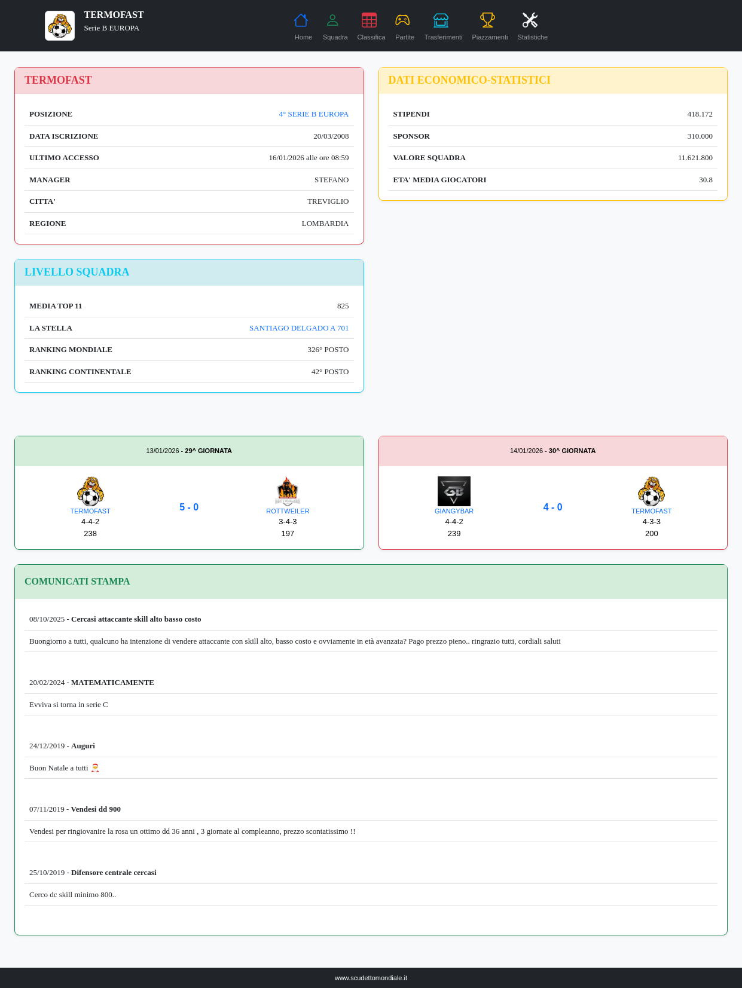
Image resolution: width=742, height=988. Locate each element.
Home (303, 26)
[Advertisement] (553, 342)
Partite (404, 26)
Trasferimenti (444, 26)
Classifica (372, 26)
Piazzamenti (490, 26)
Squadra (335, 26)
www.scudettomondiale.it (371, 977)
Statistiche (532, 26)
